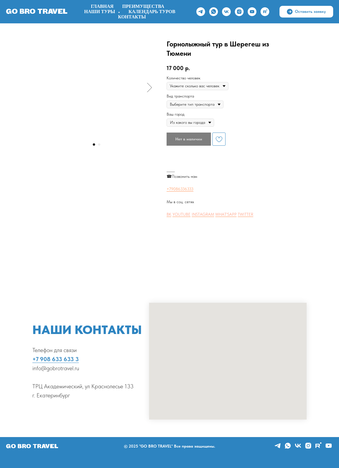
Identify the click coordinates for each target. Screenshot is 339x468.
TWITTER (245, 214)
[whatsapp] (213, 11)
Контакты (132, 17)
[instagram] (239, 11)
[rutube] (265, 11)
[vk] (226, 11)
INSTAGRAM (203, 214)
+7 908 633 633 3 (55, 359)
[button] (306, 12)
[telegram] (200, 11)
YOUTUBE (181, 214)
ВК (169, 214)
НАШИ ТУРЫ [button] (100, 11)
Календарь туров (152, 11)
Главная (102, 6)
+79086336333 (180, 189)
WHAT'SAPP (226, 214)
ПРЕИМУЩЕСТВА (143, 6)
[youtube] (252, 11)
